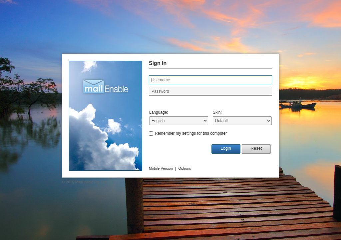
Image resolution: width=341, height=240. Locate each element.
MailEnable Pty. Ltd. (91, 182)
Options (184, 168)
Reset (256, 148)
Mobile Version (161, 168)
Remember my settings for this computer (191, 133)
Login (225, 148)
